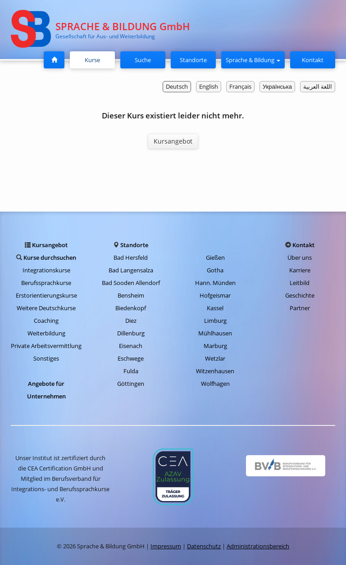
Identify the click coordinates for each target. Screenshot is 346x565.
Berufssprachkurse (46, 283)
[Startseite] (54, 59)
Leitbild (300, 283)
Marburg (215, 346)
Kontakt (312, 60)
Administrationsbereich (258, 546)
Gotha (215, 270)
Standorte (193, 60)
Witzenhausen (215, 371)
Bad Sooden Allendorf (131, 283)
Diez (131, 320)
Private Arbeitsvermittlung (46, 346)
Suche (143, 60)
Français (240, 86)
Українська (277, 86)
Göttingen (130, 384)
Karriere (299, 270)
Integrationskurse (46, 270)
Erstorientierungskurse (46, 295)
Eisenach (130, 346)
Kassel (215, 308)
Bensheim (131, 295)
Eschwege (131, 358)
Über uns (299, 257)
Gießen (215, 257)
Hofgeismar (215, 295)
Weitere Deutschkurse (46, 308)
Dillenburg (131, 333)
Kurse (96, 59)
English (208, 86)
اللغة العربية (317, 86)
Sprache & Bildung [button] (253, 60)
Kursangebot (173, 141)
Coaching (46, 320)
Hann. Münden (215, 283)
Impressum (165, 546)
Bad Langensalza (131, 270)
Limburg (215, 320)
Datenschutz (204, 546)
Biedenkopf (130, 308)
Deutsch (177, 86)
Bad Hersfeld (131, 257)
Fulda (130, 371)
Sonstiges (46, 358)
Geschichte (299, 295)
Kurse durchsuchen (49, 257)
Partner (300, 308)
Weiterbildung (46, 333)
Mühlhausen (215, 333)
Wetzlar (215, 358)
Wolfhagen (215, 384)
